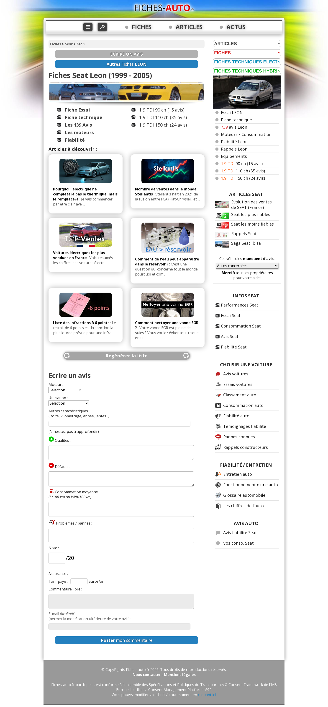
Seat (69, 44)
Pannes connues (239, 436)
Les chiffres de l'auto (243, 505)
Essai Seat (231, 315)
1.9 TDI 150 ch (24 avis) (163, 125)
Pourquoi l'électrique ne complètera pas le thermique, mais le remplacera (85, 194)
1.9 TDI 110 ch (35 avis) (163, 117)
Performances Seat (239, 305)
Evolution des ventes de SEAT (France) (251, 204)
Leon (81, 44)
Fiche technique (236, 119)
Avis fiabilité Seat (240, 532)
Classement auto (239, 395)
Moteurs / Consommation (246, 134)
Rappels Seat (244, 233)
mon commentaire (126, 640)
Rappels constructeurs (245, 447)
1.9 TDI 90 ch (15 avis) (161, 110)
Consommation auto (243, 405)
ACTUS (236, 27)
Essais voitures (237, 384)
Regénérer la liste (126, 356)
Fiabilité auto (236, 415)
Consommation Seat (241, 326)
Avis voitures (235, 374)
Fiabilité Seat (234, 347)
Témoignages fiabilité (244, 426)
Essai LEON (232, 112)
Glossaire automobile (244, 495)
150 (243, 178)
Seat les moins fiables (252, 224)
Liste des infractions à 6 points (81, 322)
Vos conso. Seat (238, 543)
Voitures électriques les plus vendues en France (79, 255)
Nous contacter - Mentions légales (164, 674)
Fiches (55, 44)
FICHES (141, 27)
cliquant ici (207, 694)
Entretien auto (237, 474)
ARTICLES (189, 27)
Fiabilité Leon (234, 141)
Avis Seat (229, 336)
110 (243, 171)
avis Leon (234, 127)
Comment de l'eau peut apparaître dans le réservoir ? (167, 262)
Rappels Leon (234, 149)
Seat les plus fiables (250, 214)
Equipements (234, 156)
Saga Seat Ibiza (246, 243)
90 (242, 163)
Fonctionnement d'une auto (250, 484)
